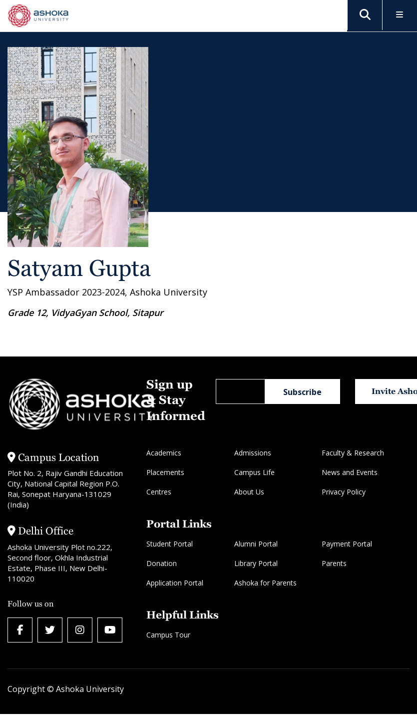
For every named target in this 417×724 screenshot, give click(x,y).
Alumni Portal (256, 543)
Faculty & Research (353, 453)
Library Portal (256, 563)
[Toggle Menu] (400, 15)
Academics (163, 453)
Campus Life (254, 472)
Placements (165, 472)
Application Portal (174, 583)
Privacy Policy (344, 491)
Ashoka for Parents (265, 583)
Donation (161, 563)
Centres (158, 491)
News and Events (350, 472)
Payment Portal (347, 543)
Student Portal (169, 543)
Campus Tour (168, 635)
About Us (249, 491)
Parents (334, 563)
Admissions (252, 453)
